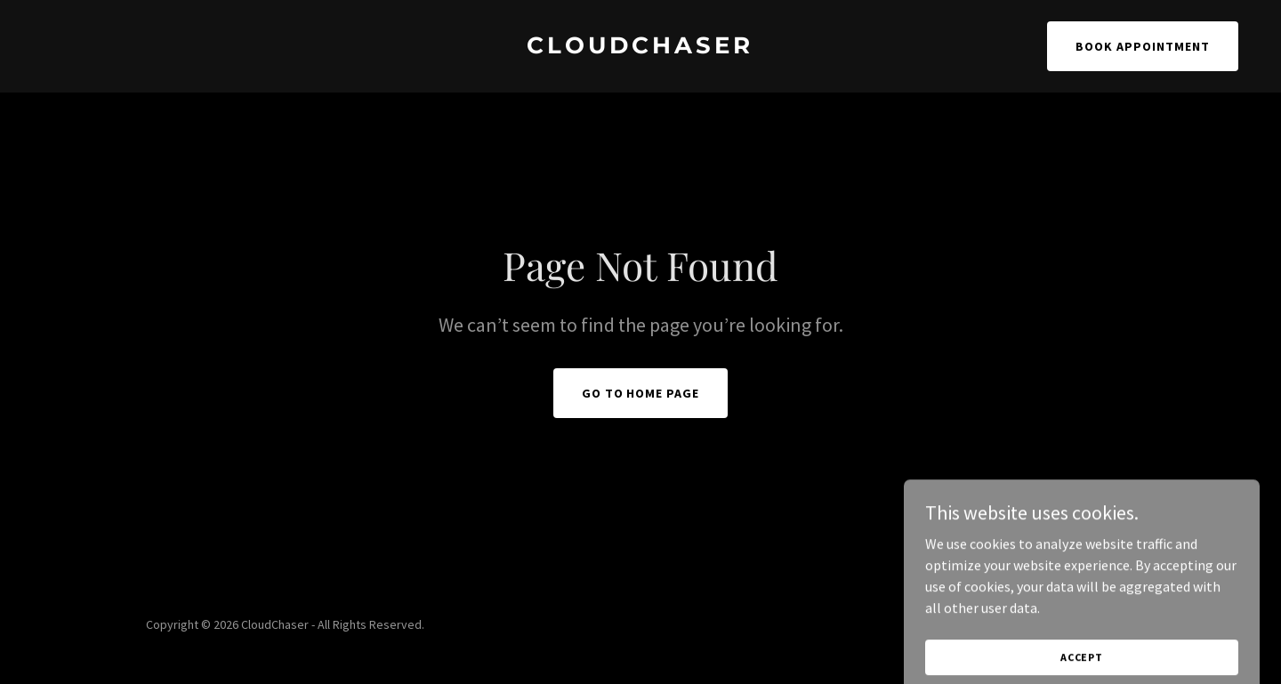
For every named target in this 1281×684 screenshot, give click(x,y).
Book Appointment (1143, 46)
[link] (640, 48)
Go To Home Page (641, 393)
